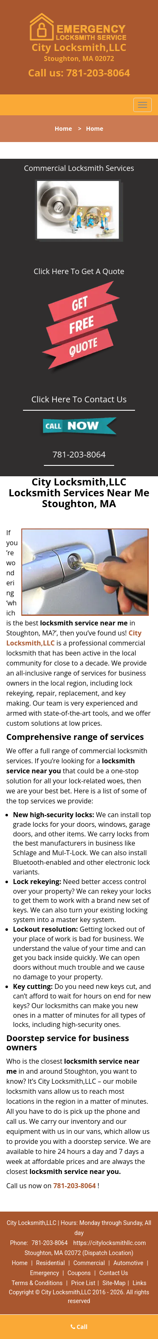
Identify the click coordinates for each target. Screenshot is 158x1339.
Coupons (79, 1273)
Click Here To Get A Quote (79, 271)
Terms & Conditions (37, 1283)
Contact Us (113, 1273)
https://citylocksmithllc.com (109, 1243)
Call (79, 1327)
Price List (83, 1283)
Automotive (128, 1263)
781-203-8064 (98, 72)
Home (63, 128)
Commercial (88, 1263)
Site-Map (113, 1283)
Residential (50, 1263)
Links (139, 1283)
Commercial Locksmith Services (79, 168)
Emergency (44, 1273)
